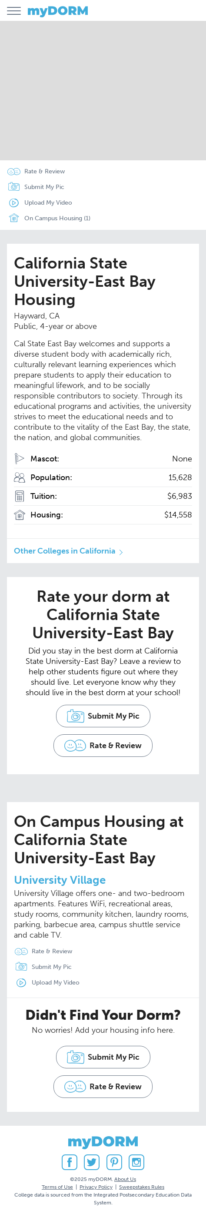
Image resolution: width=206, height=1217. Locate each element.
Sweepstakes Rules (141, 1187)
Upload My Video (48, 202)
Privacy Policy (96, 1187)
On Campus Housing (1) (46, 218)
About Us (125, 1179)
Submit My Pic (44, 187)
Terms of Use (57, 1187)
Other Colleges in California (65, 551)
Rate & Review (44, 171)
